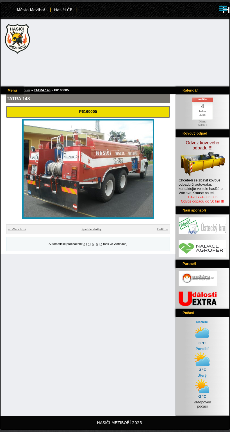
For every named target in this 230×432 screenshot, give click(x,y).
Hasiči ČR (63, 10)
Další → (162, 229)
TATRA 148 (42, 90)
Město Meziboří (32, 10)
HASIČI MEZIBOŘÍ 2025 (119, 422)
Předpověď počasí (202, 404)
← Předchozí (17, 229)
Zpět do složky (91, 229)
